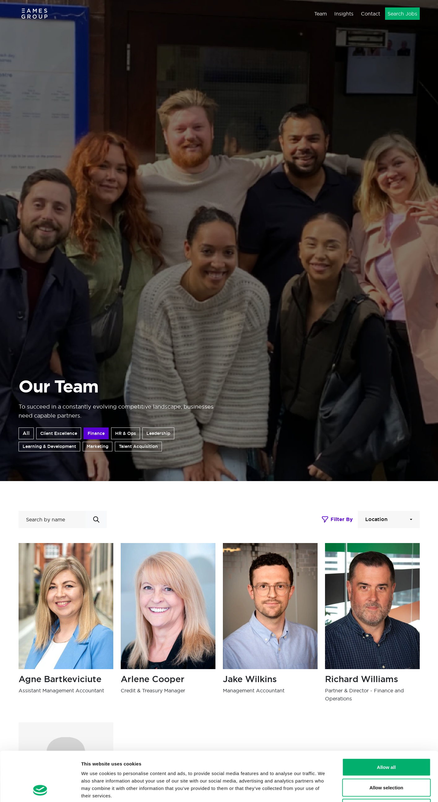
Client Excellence (58, 433)
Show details (324, 789)
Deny (386, 761)
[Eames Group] (34, 13)
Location (376, 519)
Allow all (386, 720)
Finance (96, 433)
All (26, 433)
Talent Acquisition (138, 446)
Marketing (97, 446)
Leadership (158, 433)
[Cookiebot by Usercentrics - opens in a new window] (40, 790)
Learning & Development (49, 446)
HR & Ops (125, 433)
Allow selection (386, 741)
